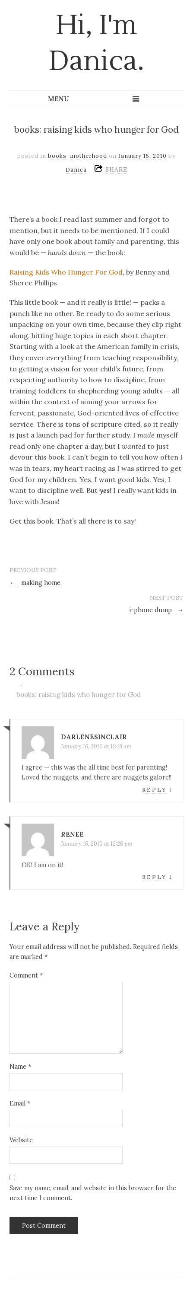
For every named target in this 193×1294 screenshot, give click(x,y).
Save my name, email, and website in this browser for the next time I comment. (92, 1193)
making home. (35, 583)
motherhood (88, 156)
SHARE (116, 169)
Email (19, 1103)
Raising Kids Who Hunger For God (66, 272)
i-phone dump (156, 610)
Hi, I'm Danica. (96, 43)
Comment (26, 975)
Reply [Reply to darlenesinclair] (154, 789)
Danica (76, 169)
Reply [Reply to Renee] (154, 877)
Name (20, 1066)
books (57, 156)
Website (21, 1140)
